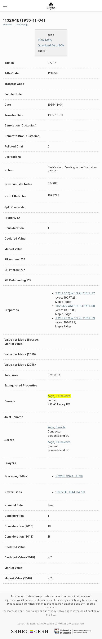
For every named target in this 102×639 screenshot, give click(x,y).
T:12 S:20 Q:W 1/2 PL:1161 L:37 (75, 293)
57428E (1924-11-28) (69, 476)
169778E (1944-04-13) (70, 492)
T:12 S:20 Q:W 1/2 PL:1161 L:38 (75, 305)
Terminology (22, 24)
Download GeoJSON (51, 45)
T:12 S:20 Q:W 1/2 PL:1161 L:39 (75, 318)
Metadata (7, 24)
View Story (45, 39)
